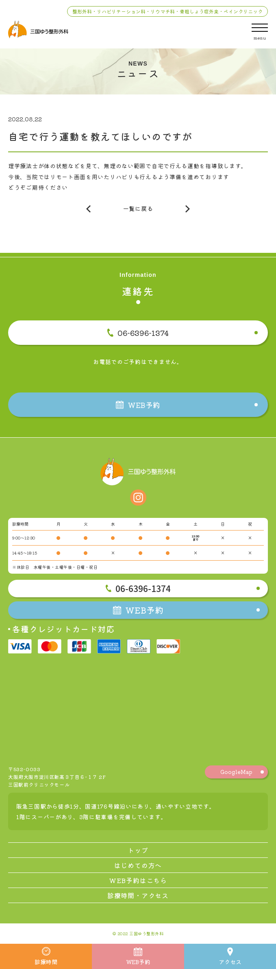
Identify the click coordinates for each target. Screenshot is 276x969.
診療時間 (46, 956)
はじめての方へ (138, 865)
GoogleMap (236, 772)
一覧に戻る (138, 208)
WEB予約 (138, 956)
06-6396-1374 (138, 332)
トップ (138, 850)
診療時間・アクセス (138, 895)
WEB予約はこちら (138, 880)
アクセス (230, 956)
